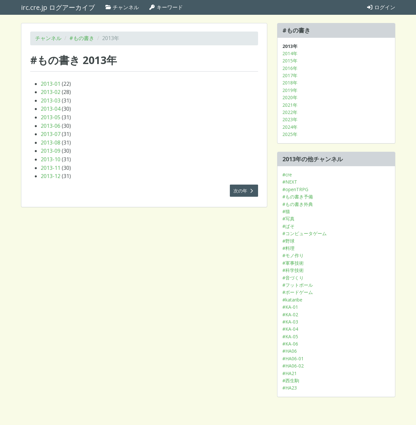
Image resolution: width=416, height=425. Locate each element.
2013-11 (50, 167)
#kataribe (292, 300)
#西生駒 (290, 380)
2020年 (289, 97)
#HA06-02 (293, 366)
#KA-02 (290, 314)
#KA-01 (290, 307)
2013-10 (50, 159)
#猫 (286, 211)
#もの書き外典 (297, 204)
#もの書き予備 (297, 196)
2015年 (289, 60)
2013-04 (50, 108)
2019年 (289, 90)
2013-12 (50, 176)
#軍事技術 (293, 263)
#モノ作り (293, 255)
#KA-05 (290, 336)
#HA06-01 (293, 358)
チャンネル (122, 7)
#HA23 (289, 388)
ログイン (380, 7)
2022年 (289, 112)
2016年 (289, 68)
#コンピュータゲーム (304, 233)
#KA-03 (290, 322)
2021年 (289, 105)
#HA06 (289, 351)
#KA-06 (290, 344)
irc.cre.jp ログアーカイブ (58, 7)
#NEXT (289, 182)
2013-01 (50, 83)
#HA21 (289, 373)
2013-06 (50, 125)
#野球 (288, 241)
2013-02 (50, 92)
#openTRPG (295, 189)
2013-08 (50, 142)
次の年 (243, 191)
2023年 (289, 119)
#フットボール (297, 285)
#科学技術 (293, 270)
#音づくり (293, 278)
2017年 (289, 75)
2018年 (289, 82)
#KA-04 (290, 329)
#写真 (288, 218)
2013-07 (50, 134)
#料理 (288, 248)
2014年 (289, 53)
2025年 (289, 134)
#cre (287, 174)
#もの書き (81, 38)
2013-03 (50, 100)
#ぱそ (288, 226)
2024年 (289, 127)
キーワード (166, 7)
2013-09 (50, 150)
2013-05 (50, 117)
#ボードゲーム (297, 292)
